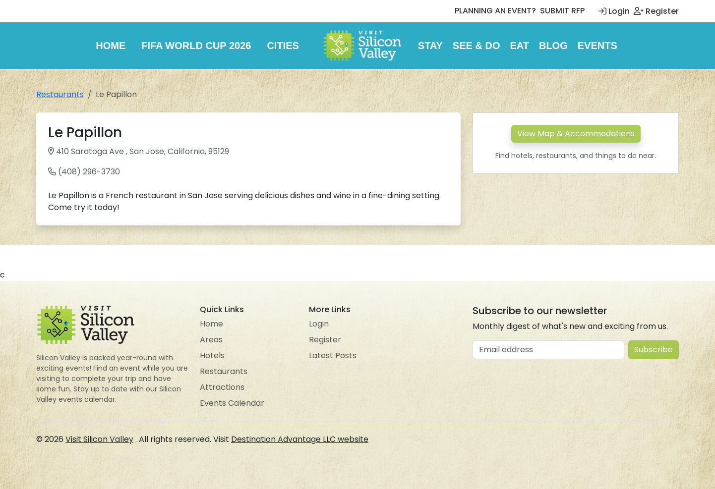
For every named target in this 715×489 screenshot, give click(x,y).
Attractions (222, 387)
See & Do (476, 45)
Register (656, 11)
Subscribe (653, 349)
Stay (430, 45)
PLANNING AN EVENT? (495, 10)
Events (597, 45)
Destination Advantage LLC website (299, 439)
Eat (519, 45)
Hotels (212, 355)
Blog (553, 45)
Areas (211, 339)
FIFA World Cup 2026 (196, 45)
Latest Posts (333, 355)
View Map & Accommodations (576, 133)
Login (614, 11)
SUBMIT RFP (562, 10)
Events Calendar (232, 403)
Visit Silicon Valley (99, 439)
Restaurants (60, 94)
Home (110, 45)
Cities (282, 45)
